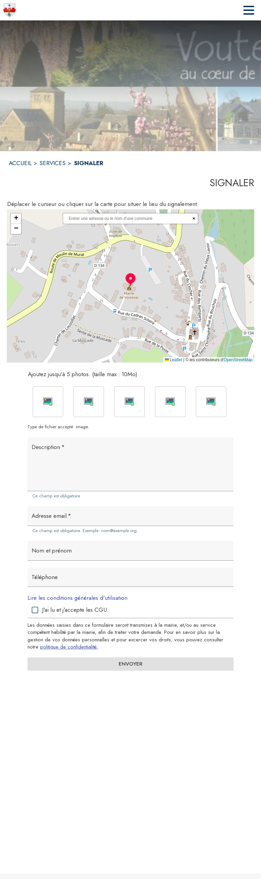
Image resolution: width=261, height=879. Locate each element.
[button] (130, 279)
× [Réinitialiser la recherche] (193, 218)
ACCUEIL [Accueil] (20, 163)
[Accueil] (9, 10)
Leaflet (173, 359)
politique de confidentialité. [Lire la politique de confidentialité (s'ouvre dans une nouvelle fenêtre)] (69, 647)
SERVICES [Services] (52, 163)
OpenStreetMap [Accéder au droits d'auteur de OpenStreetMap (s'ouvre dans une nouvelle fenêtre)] (238, 359)
